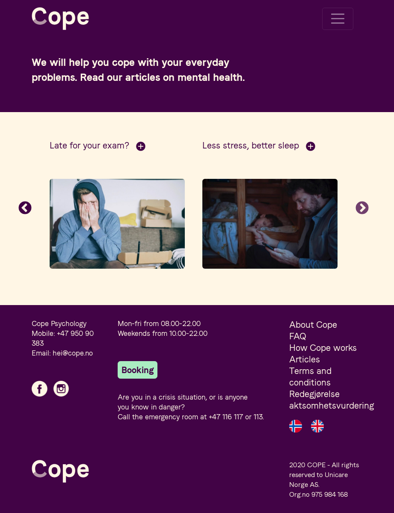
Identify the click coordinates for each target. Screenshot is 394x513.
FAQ (297, 336)
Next (361, 208)
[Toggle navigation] (337, 19)
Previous (25, 208)
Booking (137, 370)
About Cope (313, 324)
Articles (304, 359)
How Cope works (323, 347)
